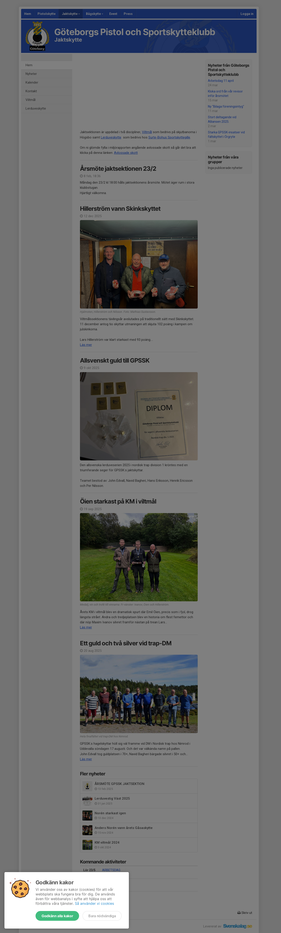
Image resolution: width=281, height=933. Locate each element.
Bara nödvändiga (102, 916)
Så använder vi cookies (94, 903)
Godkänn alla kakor (57, 916)
